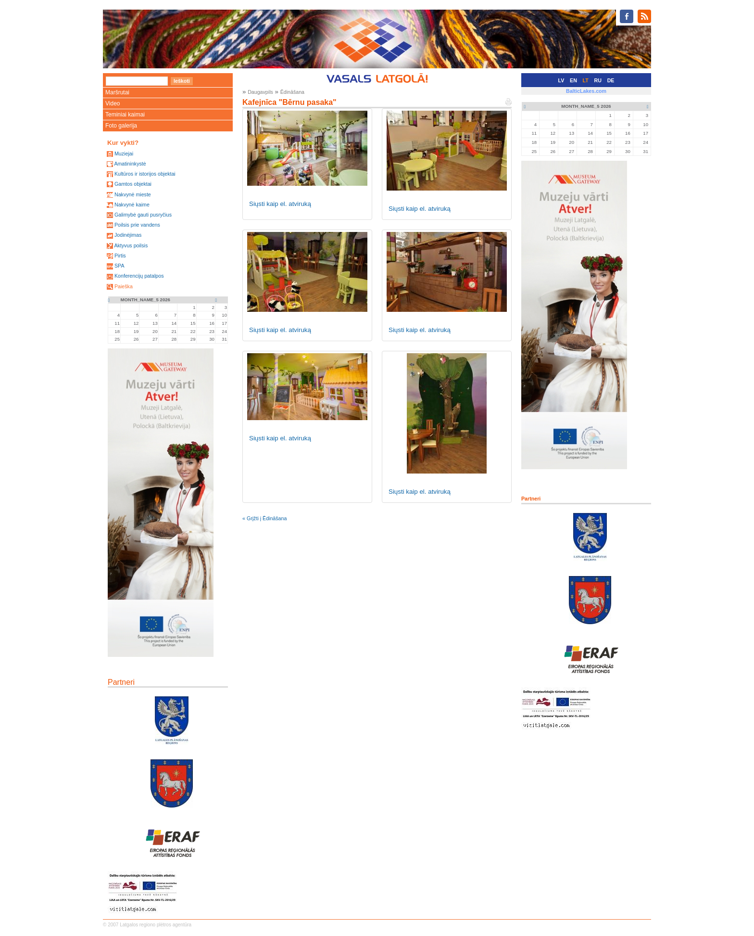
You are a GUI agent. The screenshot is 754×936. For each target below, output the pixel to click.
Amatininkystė (130, 164)
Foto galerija (121, 125)
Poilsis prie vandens (137, 225)
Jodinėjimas (127, 235)
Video (112, 103)
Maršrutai (117, 92)
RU (598, 80)
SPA (119, 266)
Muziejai (123, 153)
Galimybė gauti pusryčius (143, 215)
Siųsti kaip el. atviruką (280, 203)
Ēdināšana (292, 92)
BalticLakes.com (586, 91)
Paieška (123, 286)
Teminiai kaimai (125, 114)
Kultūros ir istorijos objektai (145, 174)
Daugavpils (260, 92)
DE (611, 80)
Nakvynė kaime (132, 204)
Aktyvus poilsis (131, 245)
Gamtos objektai (132, 184)
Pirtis (120, 255)
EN (573, 80)
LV (561, 80)
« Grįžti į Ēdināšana (264, 518)
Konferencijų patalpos (139, 276)
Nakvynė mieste (132, 194)
